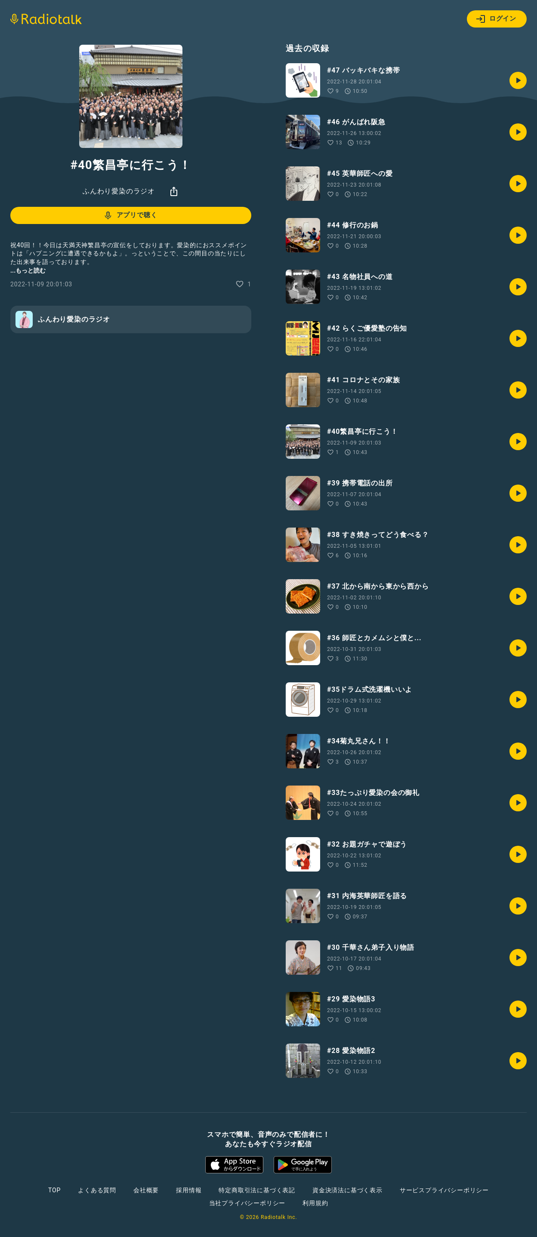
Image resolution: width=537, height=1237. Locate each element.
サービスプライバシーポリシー (444, 1190)
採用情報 (188, 1190)
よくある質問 (97, 1190)
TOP (54, 1190)
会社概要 (146, 1190)
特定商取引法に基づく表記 (257, 1190)
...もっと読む (28, 270)
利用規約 (315, 1203)
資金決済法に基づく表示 (347, 1190)
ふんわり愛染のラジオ (119, 191)
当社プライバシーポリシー (247, 1203)
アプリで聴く (130, 215)
